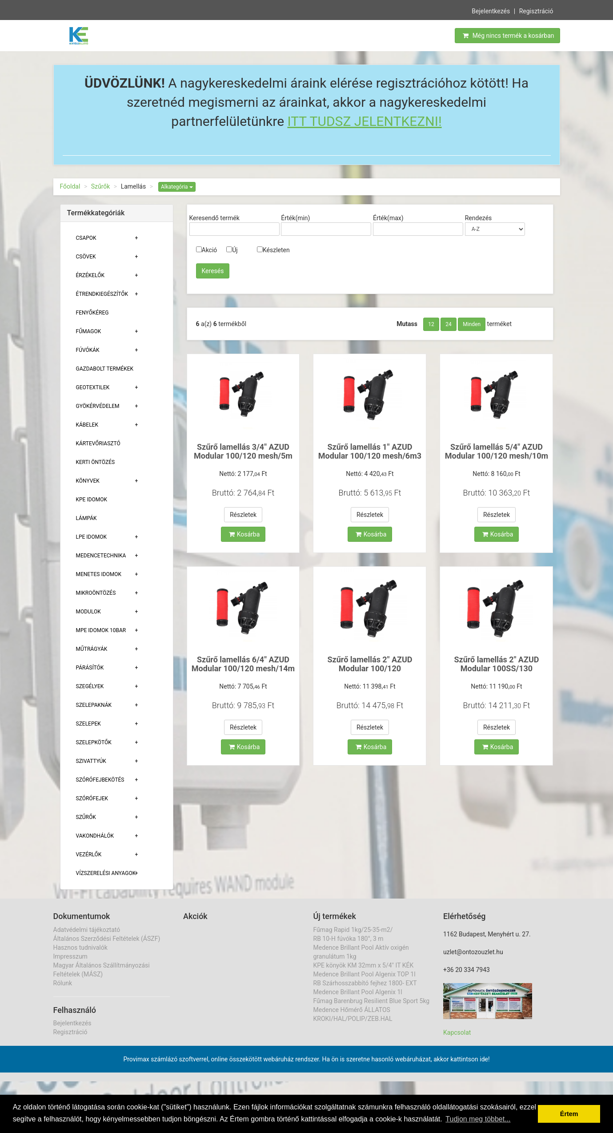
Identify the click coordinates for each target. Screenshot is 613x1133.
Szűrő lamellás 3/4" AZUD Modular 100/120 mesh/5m (243, 451)
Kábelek (87, 425)
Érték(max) (388, 218)
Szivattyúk (91, 761)
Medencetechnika (101, 555)
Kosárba (244, 534)
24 (448, 324)
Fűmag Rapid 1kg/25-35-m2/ (353, 929)
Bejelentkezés (491, 10)
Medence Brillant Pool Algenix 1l (357, 992)
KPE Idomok (92, 499)
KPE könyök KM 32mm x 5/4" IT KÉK (363, 965)
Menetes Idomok (99, 574)
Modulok (88, 612)
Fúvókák (88, 350)
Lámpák (86, 518)
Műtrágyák (92, 649)
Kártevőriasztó (98, 443)
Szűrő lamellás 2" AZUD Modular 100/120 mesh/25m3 (369, 668)
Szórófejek (92, 798)
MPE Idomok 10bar (101, 630)
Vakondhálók (95, 836)
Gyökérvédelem (98, 406)
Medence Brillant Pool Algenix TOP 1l (364, 974)
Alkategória (177, 187)
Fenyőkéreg (92, 313)
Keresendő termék (214, 218)
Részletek (243, 514)
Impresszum (70, 956)
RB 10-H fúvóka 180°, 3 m (348, 938)
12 (431, 324)
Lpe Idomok (91, 537)
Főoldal (70, 186)
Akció (206, 250)
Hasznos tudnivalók (80, 947)
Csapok (86, 238)
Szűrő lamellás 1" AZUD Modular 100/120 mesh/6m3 (369, 451)
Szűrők (100, 186)
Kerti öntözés (95, 462)
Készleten (273, 250)
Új (231, 250)
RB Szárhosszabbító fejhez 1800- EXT (365, 983)
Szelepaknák (94, 705)
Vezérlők (89, 854)
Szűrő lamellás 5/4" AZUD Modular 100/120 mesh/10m (496, 451)
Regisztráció (536, 10)
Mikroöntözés (96, 593)
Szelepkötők (94, 742)
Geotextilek (93, 387)
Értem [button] (569, 1113)
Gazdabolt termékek (105, 369)
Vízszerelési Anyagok (106, 873)
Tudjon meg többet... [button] (477, 1119)
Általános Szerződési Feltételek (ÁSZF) (106, 938)
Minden (472, 324)
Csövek (86, 257)
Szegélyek (90, 686)
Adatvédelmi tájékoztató (86, 929)
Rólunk (62, 983)
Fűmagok (88, 331)
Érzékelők (90, 275)
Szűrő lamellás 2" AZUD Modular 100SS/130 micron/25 (496, 668)
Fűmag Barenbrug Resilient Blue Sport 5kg (371, 1000)
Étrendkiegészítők (102, 294)
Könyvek (88, 481)
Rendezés (478, 218)
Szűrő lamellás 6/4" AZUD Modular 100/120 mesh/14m (243, 664)
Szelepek (88, 724)
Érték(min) (295, 218)
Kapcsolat (457, 1032)
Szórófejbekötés (100, 780)
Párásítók (90, 668)
